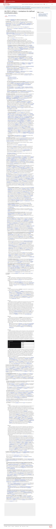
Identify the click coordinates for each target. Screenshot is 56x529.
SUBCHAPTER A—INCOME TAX (36, 7)
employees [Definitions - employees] (13, 494)
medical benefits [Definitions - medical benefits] (21, 57)
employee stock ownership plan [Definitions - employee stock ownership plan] (26, 91)
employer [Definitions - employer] (21, 49)
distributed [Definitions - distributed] (24, 135)
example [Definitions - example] (22, 223)
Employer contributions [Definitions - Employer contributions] (12, 77)
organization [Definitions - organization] (15, 369)
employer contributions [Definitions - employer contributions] (18, 310)
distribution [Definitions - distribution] (21, 85)
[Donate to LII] (44, 4)
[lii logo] (7, 4)
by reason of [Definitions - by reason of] (17, 266)
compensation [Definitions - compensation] (20, 28)
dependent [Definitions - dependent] (8, 181)
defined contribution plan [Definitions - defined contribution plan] (26, 24)
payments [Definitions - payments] (24, 114)
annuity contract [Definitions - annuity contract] (30, 62)
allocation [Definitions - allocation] (25, 180)
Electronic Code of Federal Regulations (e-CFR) (13, 6)
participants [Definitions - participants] (23, 118)
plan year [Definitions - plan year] (16, 59)
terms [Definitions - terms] (29, 175)
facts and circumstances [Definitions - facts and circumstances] (17, 156)
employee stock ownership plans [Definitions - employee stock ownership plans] (12, 459)
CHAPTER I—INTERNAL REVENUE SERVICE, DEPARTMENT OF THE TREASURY (17, 7)
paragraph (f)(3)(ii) (23, 480)
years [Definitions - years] (32, 377)
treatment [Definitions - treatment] (22, 105)
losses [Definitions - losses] (33, 114)
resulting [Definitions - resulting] (28, 102)
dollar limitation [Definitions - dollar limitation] (31, 282)
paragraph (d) (21, 67)
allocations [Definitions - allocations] (32, 157)
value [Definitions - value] (24, 161)
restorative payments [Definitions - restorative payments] (18, 114)
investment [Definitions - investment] (17, 228)
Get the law (26, 4)
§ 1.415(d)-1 (25, 26)
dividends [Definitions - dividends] (8, 91)
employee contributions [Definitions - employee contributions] (17, 50)
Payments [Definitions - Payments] (32, 128)
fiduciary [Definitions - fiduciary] (20, 115)
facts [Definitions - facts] (11, 171)
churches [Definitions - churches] (7, 369)
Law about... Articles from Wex (43, 13)
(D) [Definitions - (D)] (10, 42)
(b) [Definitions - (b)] (28, 165)
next (34, 17)
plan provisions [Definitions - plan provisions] (29, 363)
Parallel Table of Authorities (42, 15)
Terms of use (23, 526)
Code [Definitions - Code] (15, 267)
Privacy (27, 526)
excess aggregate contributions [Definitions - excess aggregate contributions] (19, 83)
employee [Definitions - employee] (14, 39)
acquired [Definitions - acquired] (29, 484)
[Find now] (52, 4)
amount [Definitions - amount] (12, 161)
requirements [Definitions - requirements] (21, 47)
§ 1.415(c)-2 (29, 28)
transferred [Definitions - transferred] (22, 160)
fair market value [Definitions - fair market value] (13, 160)
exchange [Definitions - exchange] (24, 159)
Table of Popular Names (12, 15)
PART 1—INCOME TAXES (46, 7)
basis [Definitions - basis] (25, 195)
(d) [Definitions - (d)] (6, 400)
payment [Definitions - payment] (22, 112)
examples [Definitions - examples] (16, 273)
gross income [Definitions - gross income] (17, 396)
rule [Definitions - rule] (14, 357)
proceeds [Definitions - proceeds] (9, 485)
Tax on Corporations (8, 8)
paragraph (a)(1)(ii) (26, 451)
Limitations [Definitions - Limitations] (12, 19)
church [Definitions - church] (14, 67)
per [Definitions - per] (20, 450)
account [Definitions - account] (14, 24)
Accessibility (5, 526)
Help (20, 526)
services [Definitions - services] (27, 391)
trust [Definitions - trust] (26, 35)
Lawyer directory (31, 4)
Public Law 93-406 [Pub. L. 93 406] (24, 117)
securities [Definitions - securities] (15, 91)
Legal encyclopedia (36, 4)
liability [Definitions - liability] (9, 116)
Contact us (12, 526)
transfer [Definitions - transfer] (18, 86)
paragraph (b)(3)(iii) (26, 149)
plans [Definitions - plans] (33, 42)
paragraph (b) (29, 23)
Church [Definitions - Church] (26, 416)
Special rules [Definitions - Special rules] (30, 458)
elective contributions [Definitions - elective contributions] (11, 213)
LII (4, 6)
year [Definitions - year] (24, 22)
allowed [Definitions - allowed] (10, 108)
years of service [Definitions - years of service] (11, 383)
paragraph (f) (18, 72)
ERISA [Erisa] (28, 117)
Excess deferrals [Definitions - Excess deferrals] (17, 135)
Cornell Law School (10, 1)
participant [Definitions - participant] (19, 24)
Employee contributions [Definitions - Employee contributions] (12, 78)
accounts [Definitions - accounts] (12, 158)
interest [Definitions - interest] (9, 254)
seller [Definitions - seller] (30, 169)
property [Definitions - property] (18, 166)
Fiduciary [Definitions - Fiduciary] (25, 125)
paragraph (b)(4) (31, 132)
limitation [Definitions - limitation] (22, 22)
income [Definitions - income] (28, 192)
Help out (41, 4)
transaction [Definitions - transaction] (16, 162)
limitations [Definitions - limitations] (14, 481)
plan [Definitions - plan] (7, 33)
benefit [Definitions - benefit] (30, 52)
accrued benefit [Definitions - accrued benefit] (23, 101)
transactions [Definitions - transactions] (25, 156)
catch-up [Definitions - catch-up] (19, 110)
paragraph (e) (16, 69)
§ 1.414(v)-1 (15, 111)
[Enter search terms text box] (48, 4)
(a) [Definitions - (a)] (29, 273)
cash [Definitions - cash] (24, 166)
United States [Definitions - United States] (12, 267)
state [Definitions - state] (15, 118)
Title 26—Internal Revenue (26, 6)
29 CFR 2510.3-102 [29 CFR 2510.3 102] (10, 216)
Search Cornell (50, 1)
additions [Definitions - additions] (21, 23)
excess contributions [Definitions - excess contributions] (25, 82)
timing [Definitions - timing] (22, 107)
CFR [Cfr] (6, 15)
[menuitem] (23, 4)
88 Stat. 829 (19, 117)
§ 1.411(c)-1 (26, 46)
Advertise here (17, 526)
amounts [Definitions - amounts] (12, 57)
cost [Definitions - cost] (20, 153)
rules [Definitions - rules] (25, 33)
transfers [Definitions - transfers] (15, 159)
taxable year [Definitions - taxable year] (10, 191)
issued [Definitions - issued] (22, 215)
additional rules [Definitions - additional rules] (23, 68)
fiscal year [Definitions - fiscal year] (11, 195)
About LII (23, 4)
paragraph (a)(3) (8, 23)
